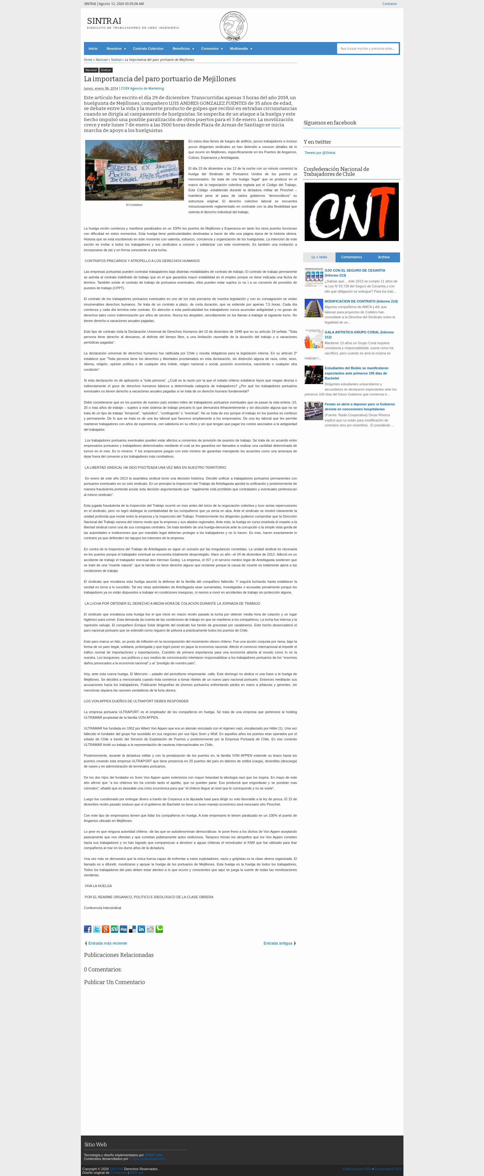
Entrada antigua (278, 943)
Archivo (384, 257)
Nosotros (114, 48)
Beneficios (181, 48)
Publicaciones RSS (357, 1169)
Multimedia (239, 48)
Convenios (210, 48)
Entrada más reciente (108, 943)
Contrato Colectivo (148, 48)
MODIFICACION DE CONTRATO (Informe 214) (361, 301)
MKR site (137, 1172)
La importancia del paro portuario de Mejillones (160, 79)
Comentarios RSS (388, 1169)
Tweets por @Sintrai (320, 152)
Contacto (389, 4)
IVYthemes (119, 1172)
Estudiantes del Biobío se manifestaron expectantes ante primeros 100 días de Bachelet (356, 373)
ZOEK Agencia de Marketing (142, 89)
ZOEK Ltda (153, 1155)
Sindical (106, 70)
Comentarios (351, 257)
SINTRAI (104, 20)
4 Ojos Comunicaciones (147, 1159)
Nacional (91, 70)
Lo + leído (319, 257)
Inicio (93, 48)
